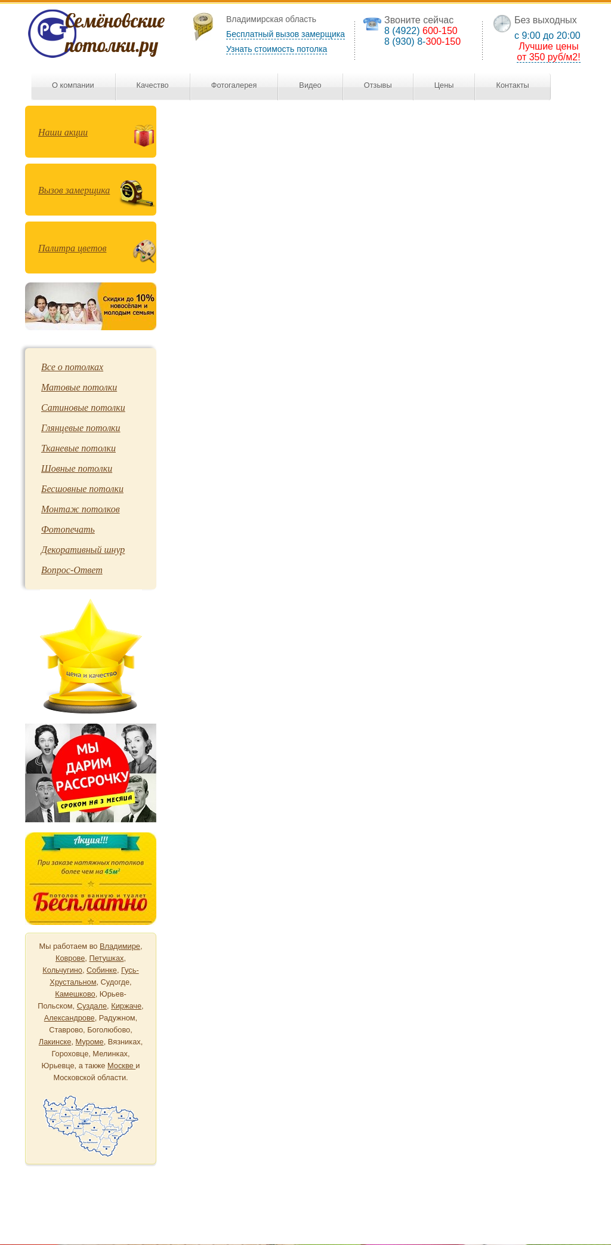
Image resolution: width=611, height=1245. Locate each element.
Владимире (120, 946)
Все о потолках (72, 367)
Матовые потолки (79, 387)
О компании (73, 85)
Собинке (102, 970)
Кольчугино (62, 970)
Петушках (106, 958)
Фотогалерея (234, 85)
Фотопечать (68, 529)
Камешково (75, 993)
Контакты (512, 85)
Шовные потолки (76, 468)
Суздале (92, 1005)
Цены (444, 85)
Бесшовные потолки (82, 489)
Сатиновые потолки (83, 407)
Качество (153, 85)
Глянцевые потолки (81, 428)
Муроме (90, 1041)
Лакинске (55, 1041)
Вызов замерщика (74, 190)
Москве (121, 1065)
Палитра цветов (72, 248)
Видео (310, 85)
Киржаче (126, 1005)
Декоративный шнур (83, 550)
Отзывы (378, 85)
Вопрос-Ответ (72, 570)
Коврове (70, 958)
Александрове (69, 1017)
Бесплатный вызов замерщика (285, 34)
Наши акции (63, 132)
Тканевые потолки (78, 448)
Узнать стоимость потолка (276, 49)
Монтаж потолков (80, 509)
